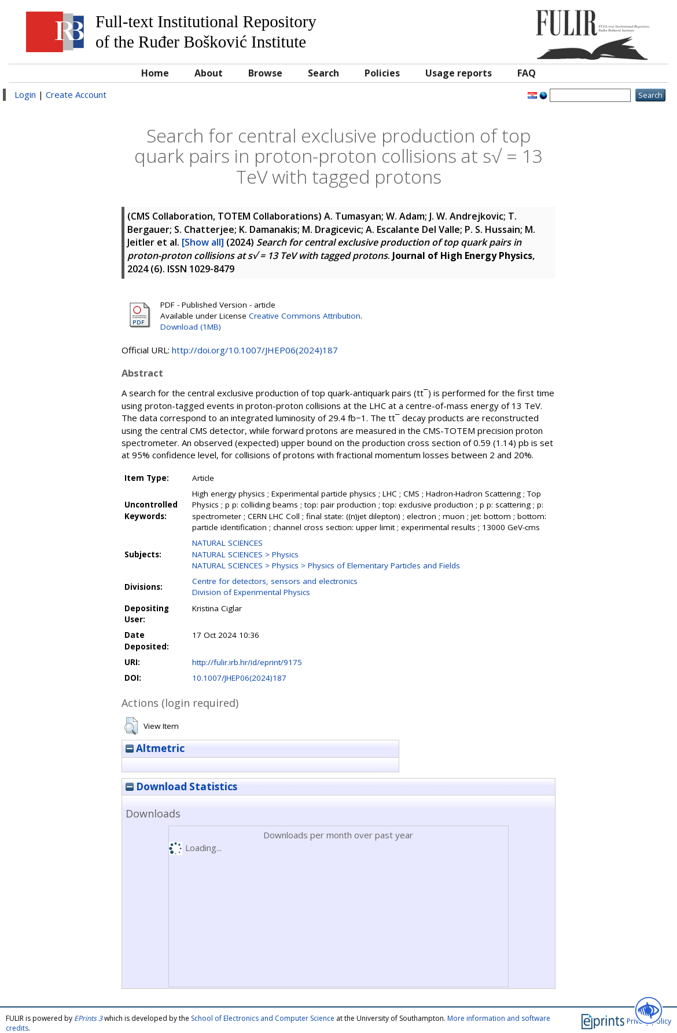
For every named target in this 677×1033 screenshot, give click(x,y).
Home (155, 73)
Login (25, 94)
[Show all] (203, 242)
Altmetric (155, 748)
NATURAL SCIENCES (227, 543)
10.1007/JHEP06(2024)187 (239, 678)
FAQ (526, 73)
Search (323, 73)
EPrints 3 (88, 1018)
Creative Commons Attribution (304, 316)
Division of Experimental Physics (251, 592)
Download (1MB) (190, 327)
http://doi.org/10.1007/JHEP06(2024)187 (255, 350)
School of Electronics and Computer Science (262, 1018)
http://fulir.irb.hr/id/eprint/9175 (247, 662)
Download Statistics (181, 786)
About (208, 73)
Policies (382, 73)
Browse (265, 73)
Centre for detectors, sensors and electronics (275, 581)
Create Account (76, 94)
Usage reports (458, 73)
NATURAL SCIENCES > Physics (245, 554)
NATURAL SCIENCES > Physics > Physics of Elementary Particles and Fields (326, 565)
